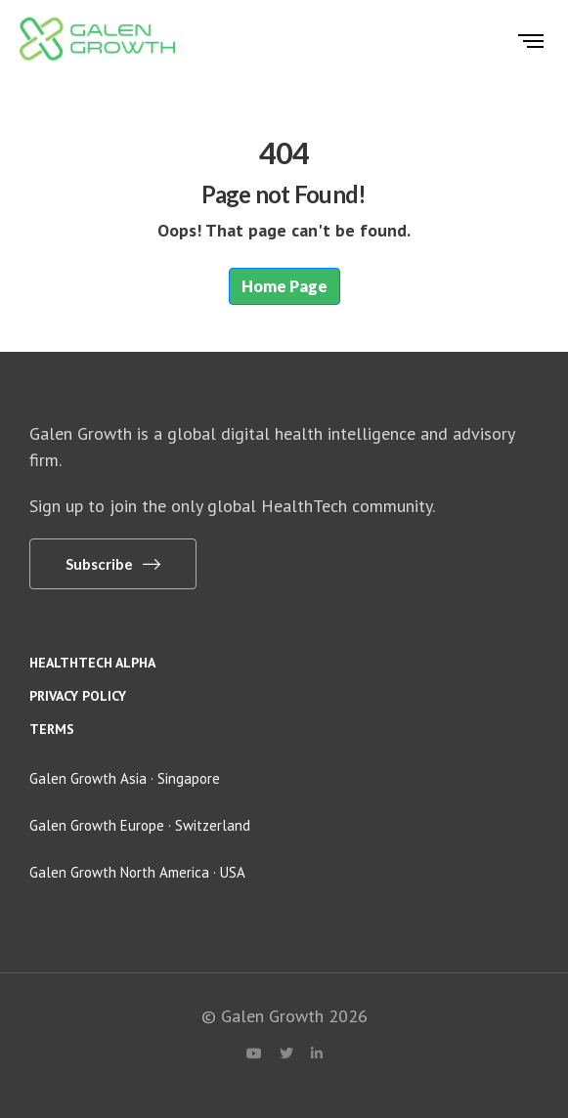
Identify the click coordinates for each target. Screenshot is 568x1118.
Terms (51, 729)
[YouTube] (254, 1053)
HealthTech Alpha (92, 662)
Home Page (284, 286)
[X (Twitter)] (286, 1053)
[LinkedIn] (316, 1053)
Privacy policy (77, 696)
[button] (113, 563)
